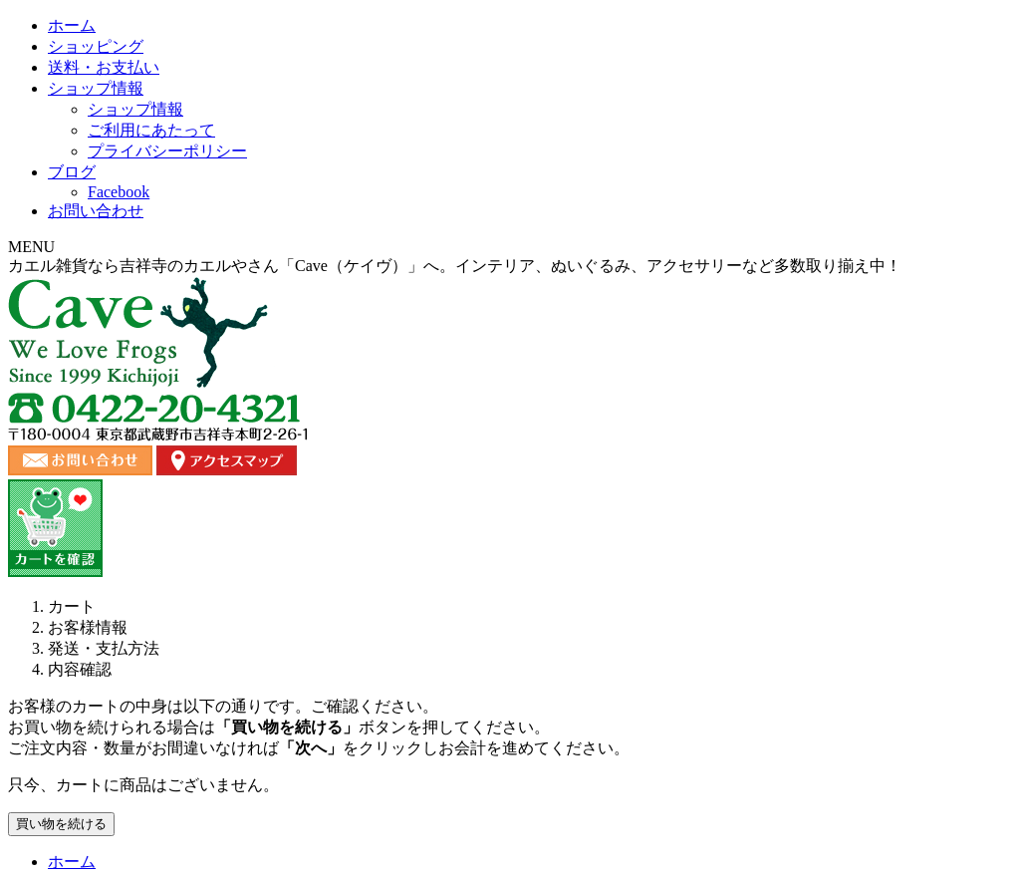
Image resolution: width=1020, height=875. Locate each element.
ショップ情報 (604, 203)
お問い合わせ (927, 203)
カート (925, 722)
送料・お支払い (429, 203)
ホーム (92, 203)
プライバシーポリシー (817, 722)
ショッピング (254, 203)
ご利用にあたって (675, 722)
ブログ (766, 203)
